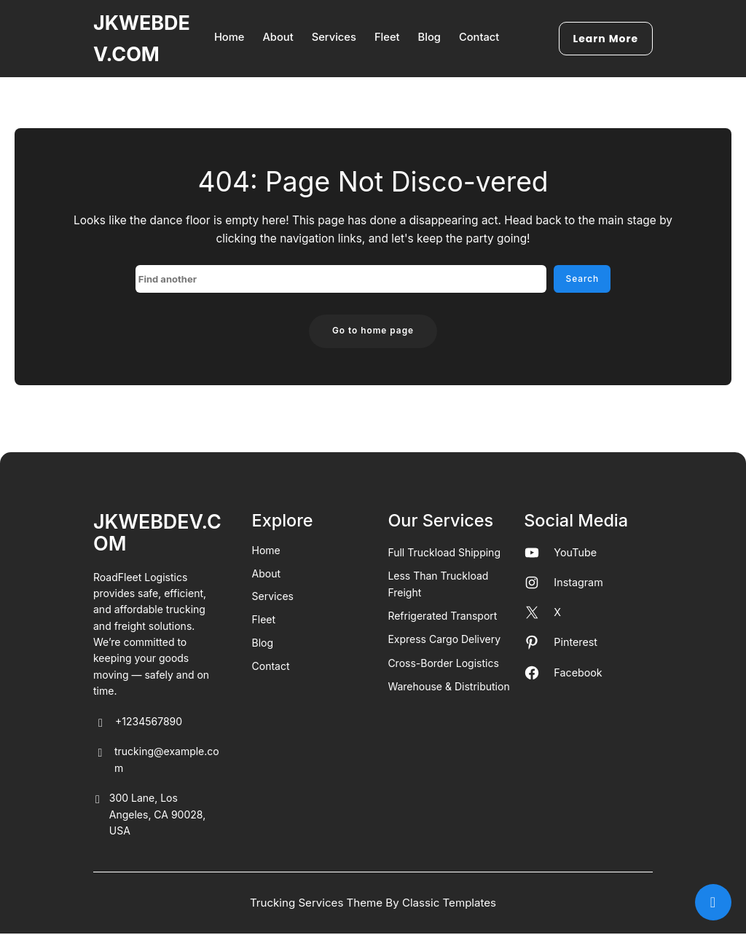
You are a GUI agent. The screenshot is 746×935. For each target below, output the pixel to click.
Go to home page (373, 331)
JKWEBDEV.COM (157, 533)
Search (581, 279)
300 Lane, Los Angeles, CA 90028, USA (149, 816)
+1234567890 (137, 724)
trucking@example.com (156, 762)
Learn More (610, 38)
